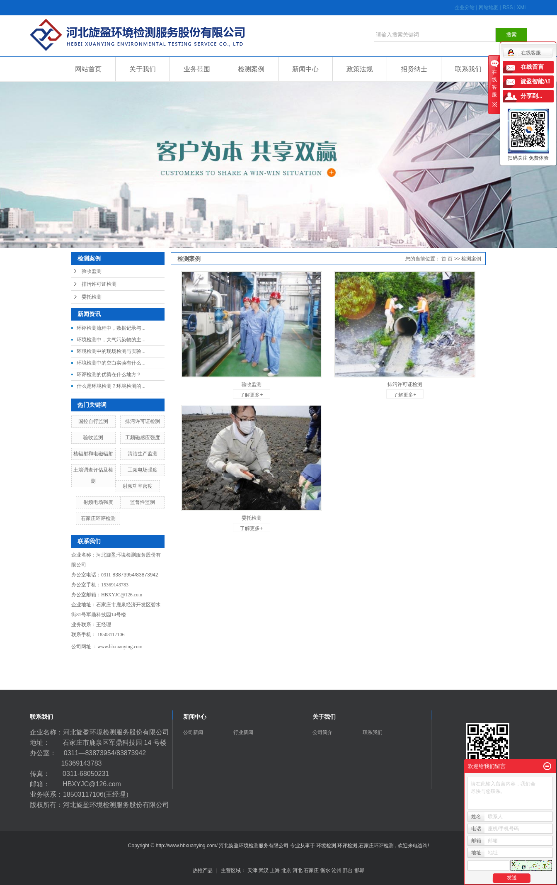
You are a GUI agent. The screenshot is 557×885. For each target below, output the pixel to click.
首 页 (447, 259)
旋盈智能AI (535, 81)
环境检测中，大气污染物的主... (111, 340)
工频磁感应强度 (142, 437)
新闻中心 (305, 69)
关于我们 (142, 69)
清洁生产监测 (142, 454)
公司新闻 (193, 732)
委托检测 (92, 297)
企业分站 (465, 7)
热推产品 (203, 870)
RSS (508, 7)
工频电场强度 (142, 470)
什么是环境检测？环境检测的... (111, 386)
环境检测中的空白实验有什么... (111, 363)
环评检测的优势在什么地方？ (109, 374)
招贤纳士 (414, 69)
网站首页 (88, 69)
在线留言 (532, 67)
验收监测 (92, 271)
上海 (275, 870)
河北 (298, 870)
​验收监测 (93, 437)
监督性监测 (142, 502)
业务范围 (197, 69)
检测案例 (251, 69)
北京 (286, 870)
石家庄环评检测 (98, 518)
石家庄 (311, 870)
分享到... (531, 96)
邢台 (348, 870)
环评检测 (347, 846)
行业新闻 (243, 732)
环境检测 (326, 846)
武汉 (264, 870)
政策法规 (359, 69)
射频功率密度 (138, 486)
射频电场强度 (98, 502)
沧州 (336, 870)
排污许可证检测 (99, 284)
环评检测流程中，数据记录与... (111, 328)
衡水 (325, 870)
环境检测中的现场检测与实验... (111, 351)
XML (522, 7)
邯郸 (359, 870)
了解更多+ (251, 395)
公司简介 (322, 732)
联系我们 (468, 69)
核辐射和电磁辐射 (93, 454)
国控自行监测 (93, 421)
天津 (252, 870)
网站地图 (489, 7)
